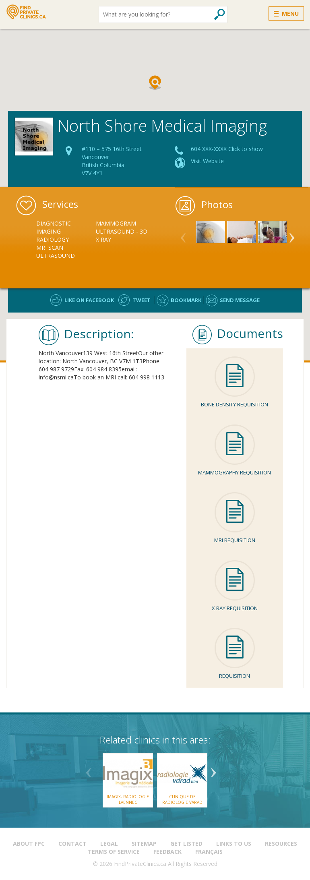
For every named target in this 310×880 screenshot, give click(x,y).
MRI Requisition (234, 540)
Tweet (141, 300)
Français (209, 851)
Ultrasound (55, 255)
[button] (155, 82)
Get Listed (186, 843)
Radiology (52, 239)
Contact (72, 843)
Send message (240, 300)
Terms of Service (114, 851)
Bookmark (186, 300)
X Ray (103, 239)
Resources (281, 843)
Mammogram (116, 223)
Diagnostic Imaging (53, 227)
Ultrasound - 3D (121, 231)
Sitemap (144, 843)
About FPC (29, 843)
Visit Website (207, 161)
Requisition (234, 675)
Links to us (233, 843)
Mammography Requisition (234, 472)
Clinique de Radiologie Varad (182, 799)
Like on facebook (89, 300)
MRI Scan (49, 247)
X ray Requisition (235, 608)
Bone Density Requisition (234, 404)
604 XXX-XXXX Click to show (227, 149)
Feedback (167, 851)
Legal (109, 843)
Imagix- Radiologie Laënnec (128, 799)
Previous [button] (183, 234)
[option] (66, 239)
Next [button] (292, 234)
